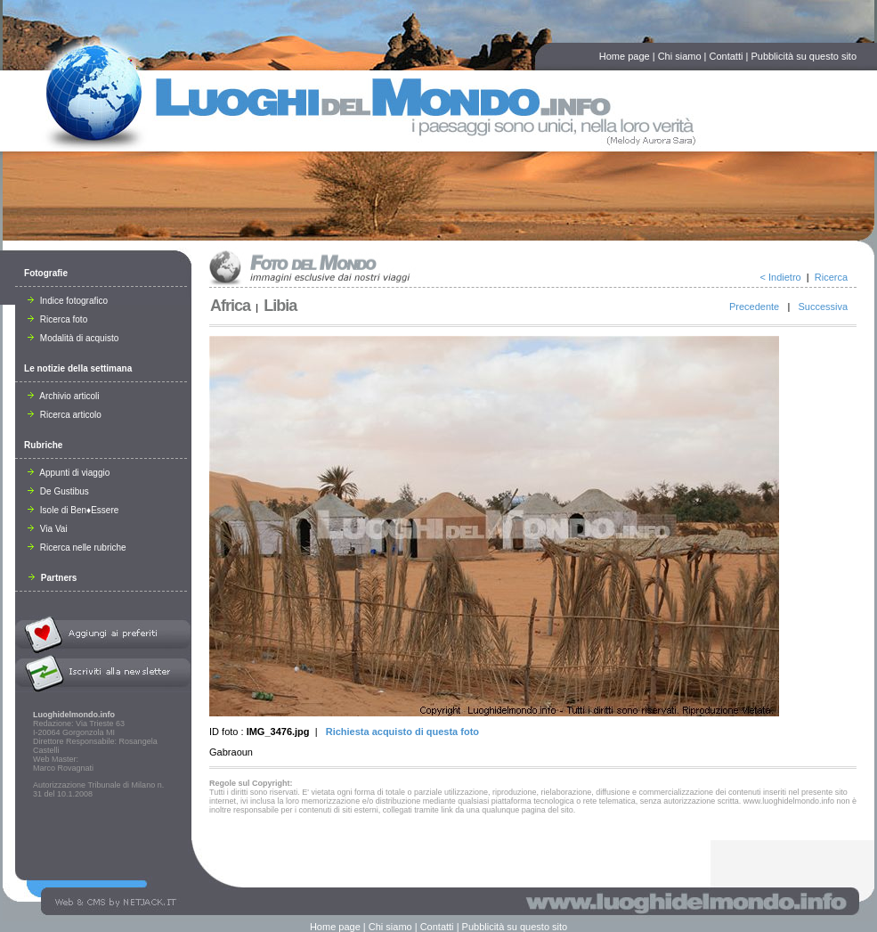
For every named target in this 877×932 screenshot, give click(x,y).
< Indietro (780, 277)
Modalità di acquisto (73, 338)
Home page (624, 56)
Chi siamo (680, 56)
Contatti (726, 56)
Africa (230, 306)
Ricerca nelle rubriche (77, 547)
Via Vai (48, 529)
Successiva (823, 306)
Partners (52, 578)
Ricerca (831, 277)
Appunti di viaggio (69, 473)
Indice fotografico (68, 301)
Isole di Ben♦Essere (73, 510)
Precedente (754, 306)
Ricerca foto (57, 319)
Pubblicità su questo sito (804, 56)
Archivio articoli (63, 396)
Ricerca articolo (65, 415)
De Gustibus (58, 491)
